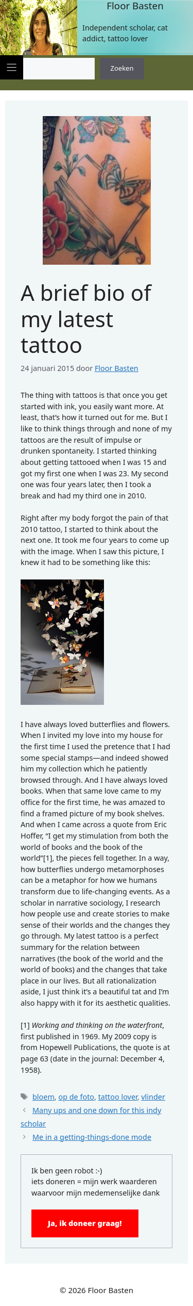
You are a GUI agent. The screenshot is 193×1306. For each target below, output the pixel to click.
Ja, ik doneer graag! (85, 1223)
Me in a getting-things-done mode (91, 1137)
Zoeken (122, 68)
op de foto (76, 1097)
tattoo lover (117, 1097)
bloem (43, 1097)
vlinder (153, 1097)
